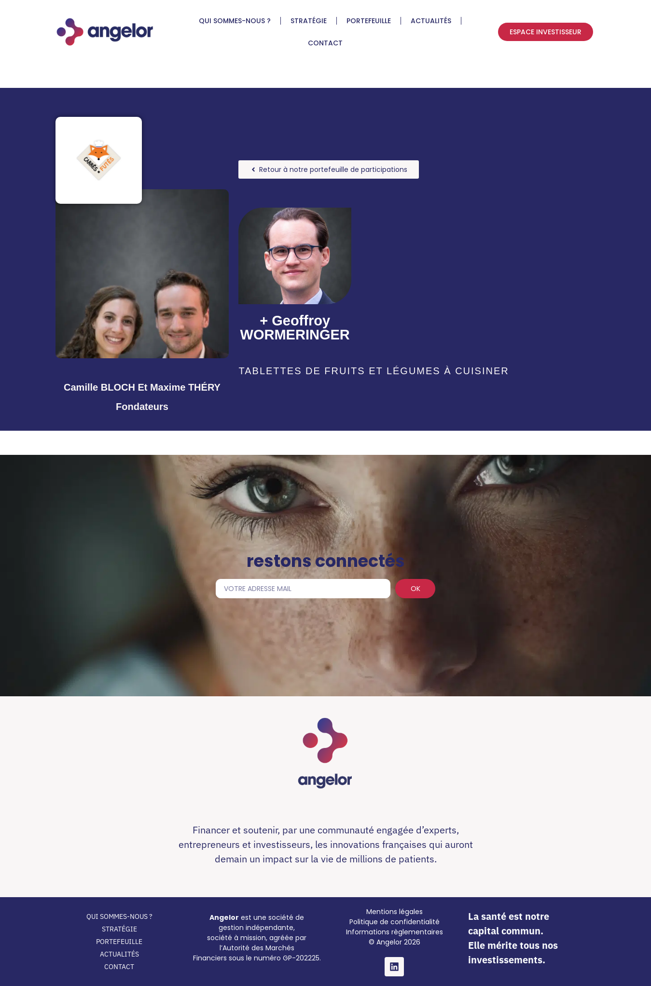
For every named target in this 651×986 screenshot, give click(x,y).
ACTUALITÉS (431, 21)
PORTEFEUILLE (368, 21)
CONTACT (325, 43)
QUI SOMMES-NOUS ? (235, 21)
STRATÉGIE (309, 21)
